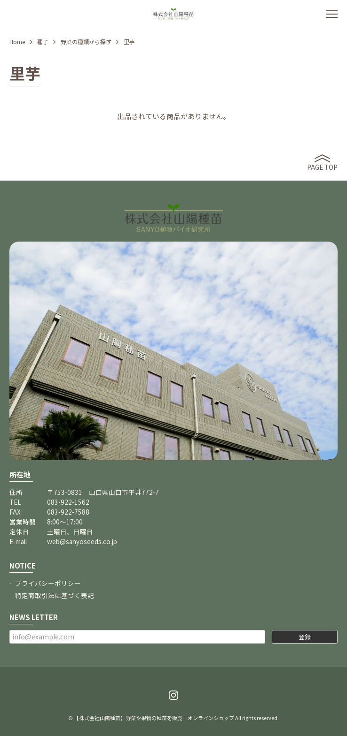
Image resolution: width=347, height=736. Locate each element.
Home (17, 41)
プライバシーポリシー (48, 583)
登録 (305, 636)
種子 (42, 41)
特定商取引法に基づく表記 (54, 595)
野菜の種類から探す (86, 41)
